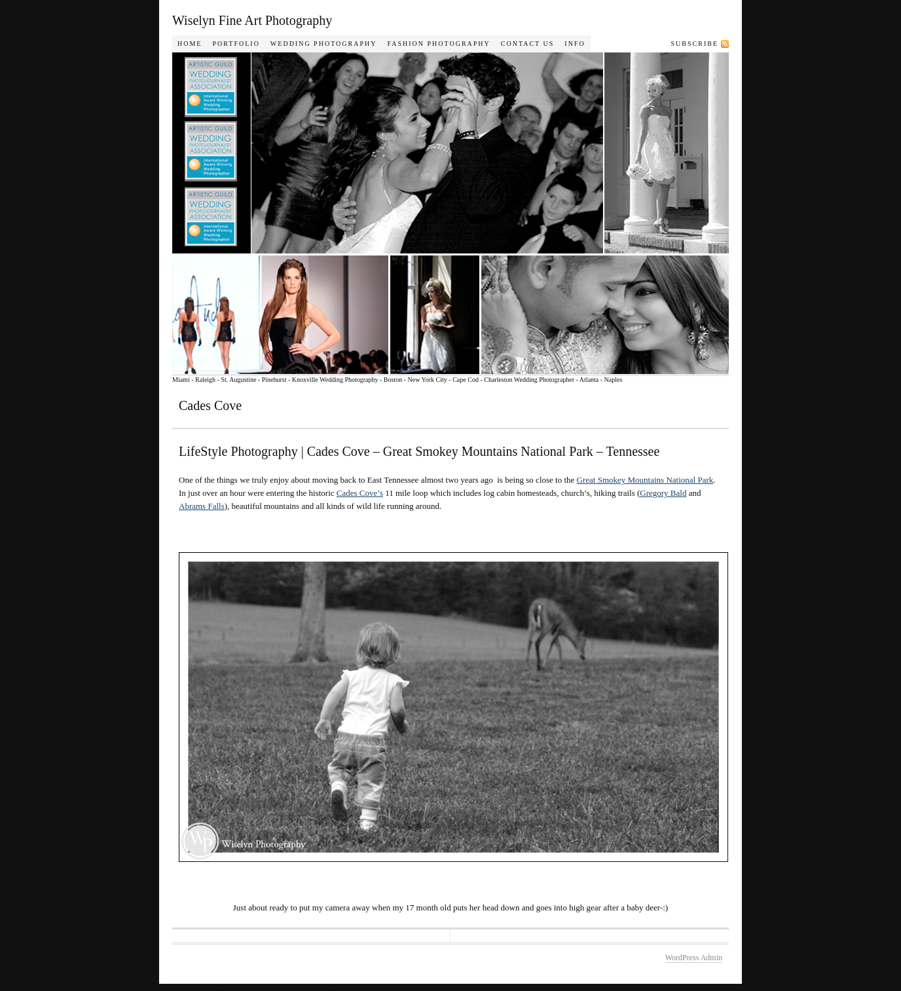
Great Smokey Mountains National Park (645, 480)
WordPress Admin (693, 957)
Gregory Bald (663, 493)
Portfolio (235, 43)
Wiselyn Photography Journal (467, 213)
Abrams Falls (202, 506)
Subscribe (694, 43)
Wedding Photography (323, 43)
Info (574, 43)
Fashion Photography (438, 43)
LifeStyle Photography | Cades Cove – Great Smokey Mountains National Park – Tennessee (419, 451)
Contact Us (528, 43)
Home (189, 43)
